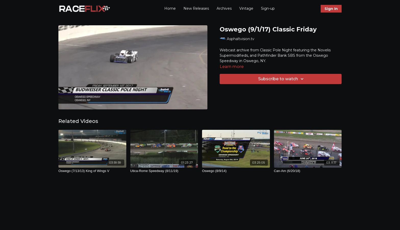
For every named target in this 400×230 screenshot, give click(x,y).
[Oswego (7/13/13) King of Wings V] (92, 171)
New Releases (196, 8)
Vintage (246, 8)
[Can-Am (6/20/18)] (308, 171)
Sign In (331, 8)
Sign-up (268, 8)
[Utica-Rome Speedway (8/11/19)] (164, 171)
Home (170, 8)
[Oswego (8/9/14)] (236, 171)
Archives (224, 8)
